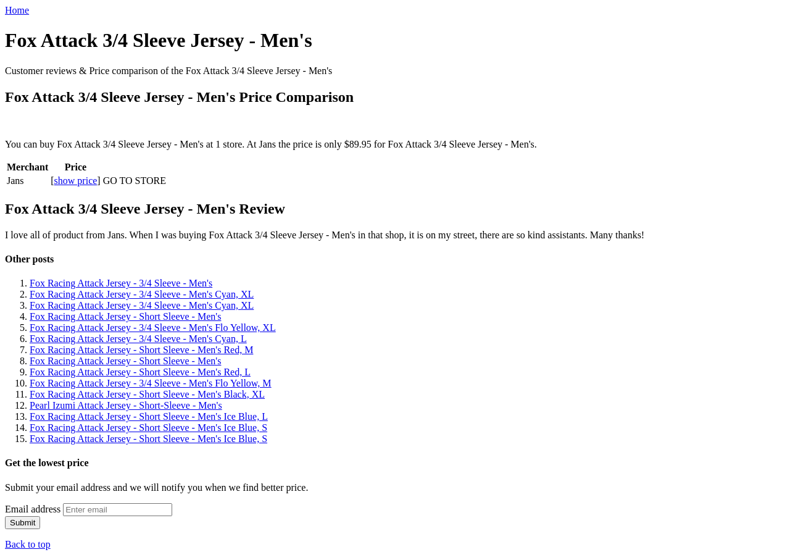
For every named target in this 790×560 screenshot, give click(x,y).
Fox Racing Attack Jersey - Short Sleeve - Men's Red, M (141, 350)
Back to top (28, 544)
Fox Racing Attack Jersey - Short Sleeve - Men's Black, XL (147, 394)
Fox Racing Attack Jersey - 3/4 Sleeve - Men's (121, 283)
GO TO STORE (134, 180)
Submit (22, 522)
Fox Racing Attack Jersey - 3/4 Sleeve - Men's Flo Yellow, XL (153, 327)
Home (17, 10)
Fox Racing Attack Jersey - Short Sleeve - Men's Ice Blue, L (149, 416)
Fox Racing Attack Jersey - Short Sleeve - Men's (125, 316)
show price (76, 180)
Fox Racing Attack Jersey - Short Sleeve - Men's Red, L (140, 372)
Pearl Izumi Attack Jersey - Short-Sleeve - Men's (126, 405)
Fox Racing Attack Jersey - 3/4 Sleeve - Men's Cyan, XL (142, 294)
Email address (32, 509)
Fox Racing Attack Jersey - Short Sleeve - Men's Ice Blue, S (148, 427)
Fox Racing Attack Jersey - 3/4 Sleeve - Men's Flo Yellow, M (151, 383)
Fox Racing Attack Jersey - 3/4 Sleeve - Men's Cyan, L (138, 338)
